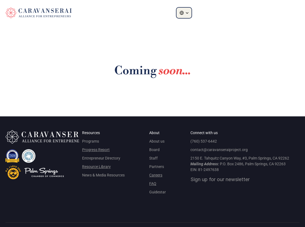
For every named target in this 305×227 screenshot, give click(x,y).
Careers (155, 175)
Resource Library (96, 166)
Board (154, 150)
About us (157, 141)
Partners (156, 166)
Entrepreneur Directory (101, 158)
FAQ (152, 183)
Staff (153, 158)
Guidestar (157, 192)
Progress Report (96, 150)
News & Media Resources (103, 175)
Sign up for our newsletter (220, 179)
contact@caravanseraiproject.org (219, 150)
